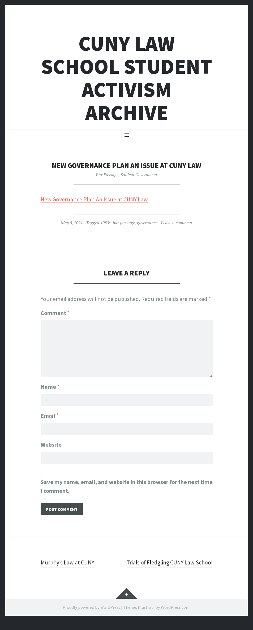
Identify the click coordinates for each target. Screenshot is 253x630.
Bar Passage (107, 175)
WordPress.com (175, 616)
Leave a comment (176, 223)
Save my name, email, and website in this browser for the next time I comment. (127, 486)
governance (147, 223)
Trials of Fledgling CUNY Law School (178, 567)
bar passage (124, 223)
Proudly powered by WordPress (91, 616)
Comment (55, 313)
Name (50, 386)
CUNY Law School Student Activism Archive (126, 78)
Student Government (139, 175)
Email (50, 415)
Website (51, 444)
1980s (105, 223)
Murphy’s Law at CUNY (68, 562)
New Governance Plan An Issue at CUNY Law (94, 199)
